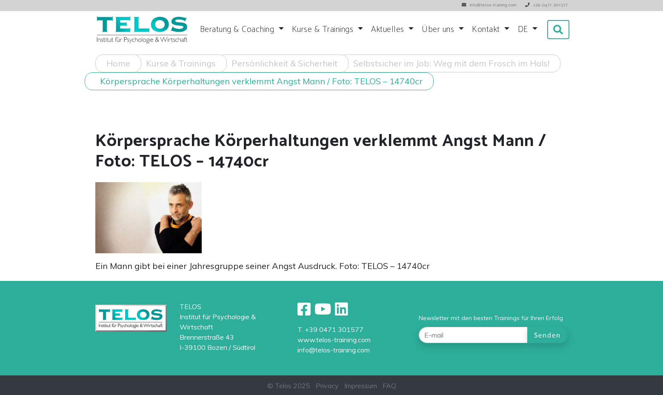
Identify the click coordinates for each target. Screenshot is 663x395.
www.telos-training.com (334, 339)
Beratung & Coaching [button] (238, 30)
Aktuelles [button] (388, 30)
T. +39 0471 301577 (330, 329)
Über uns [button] (439, 30)
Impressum (360, 385)
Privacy (327, 385)
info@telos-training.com (333, 350)
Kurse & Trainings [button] (324, 30)
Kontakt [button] (487, 30)
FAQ (389, 385)
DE (524, 30)
